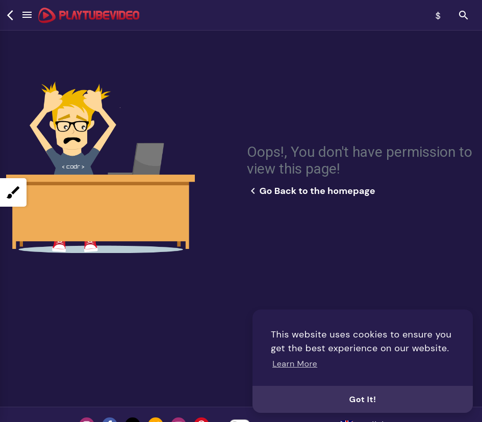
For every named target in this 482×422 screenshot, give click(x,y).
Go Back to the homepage (311, 191)
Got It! (362, 399)
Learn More (294, 363)
